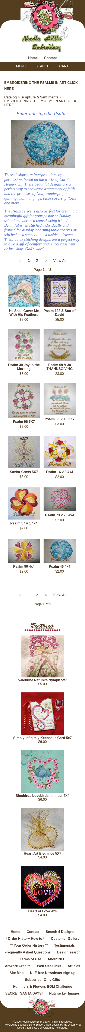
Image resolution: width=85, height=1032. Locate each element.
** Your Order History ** (29, 945)
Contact (50, 58)
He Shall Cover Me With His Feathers (24, 312)
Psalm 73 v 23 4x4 (59, 515)
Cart (63, 66)
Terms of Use (30, 959)
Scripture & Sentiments (40, 97)
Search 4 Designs (60, 932)
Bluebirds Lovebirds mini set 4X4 (43, 795)
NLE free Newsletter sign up (53, 973)
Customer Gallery (65, 938)
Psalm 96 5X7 (24, 421)
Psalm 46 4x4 (59, 566)
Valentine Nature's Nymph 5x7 (42, 680)
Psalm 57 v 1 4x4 (23, 523)
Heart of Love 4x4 (42, 911)
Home (33, 58)
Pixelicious (61, 1027)
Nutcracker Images (64, 993)
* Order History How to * (25, 938)
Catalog (10, 97)
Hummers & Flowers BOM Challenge (42, 986)
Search (42, 66)
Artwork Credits (18, 966)
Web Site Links (49, 966)
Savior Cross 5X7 (24, 472)
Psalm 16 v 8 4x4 (59, 472)
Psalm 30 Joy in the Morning (24, 367)
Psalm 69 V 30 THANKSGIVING (60, 367)
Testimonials (64, 945)
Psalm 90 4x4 (24, 566)
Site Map (17, 973)
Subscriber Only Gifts (42, 980)
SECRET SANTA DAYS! (24, 993)
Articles (73, 966)
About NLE (56, 959)
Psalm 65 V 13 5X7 (60, 419)
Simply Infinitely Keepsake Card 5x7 (42, 738)
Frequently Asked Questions (27, 952)
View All (59, 260)
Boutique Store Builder (30, 1024)
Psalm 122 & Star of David (59, 312)
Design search (68, 952)
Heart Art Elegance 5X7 (42, 853)
